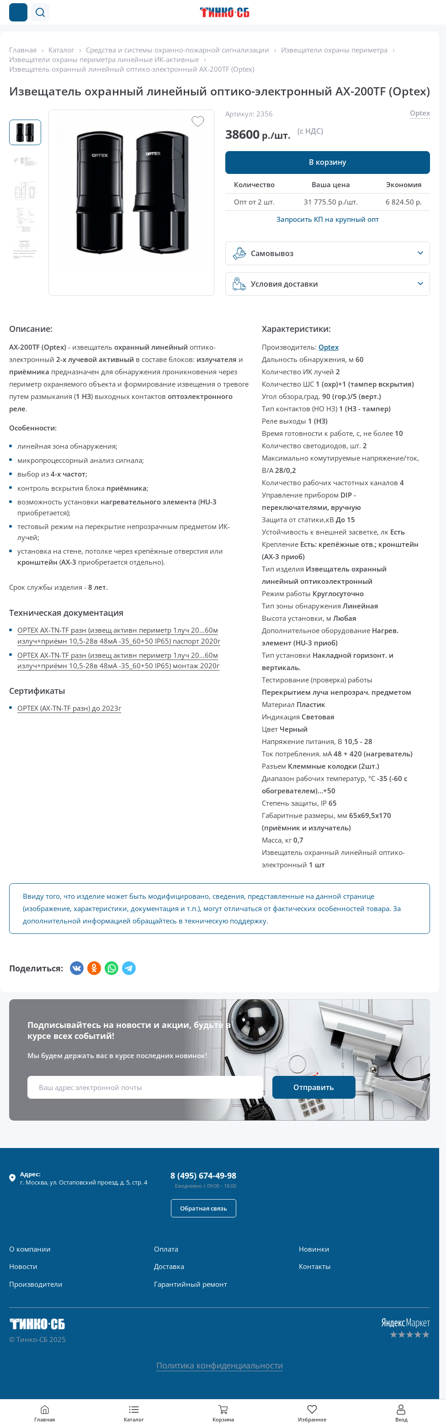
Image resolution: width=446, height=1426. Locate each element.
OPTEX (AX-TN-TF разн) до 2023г (69, 708)
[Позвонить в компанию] (413, 12)
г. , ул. (83, 1178)
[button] (40, 12)
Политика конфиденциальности (219, 1365)
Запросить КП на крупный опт (327, 219)
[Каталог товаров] (18, 12)
